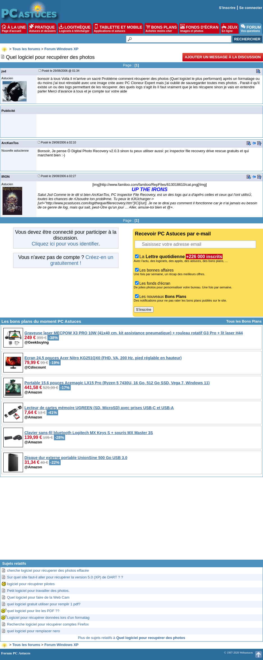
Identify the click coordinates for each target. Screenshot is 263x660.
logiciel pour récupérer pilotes (31, 584)
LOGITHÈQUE (74, 28)
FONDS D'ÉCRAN (199, 28)
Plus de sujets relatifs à (131, 638)
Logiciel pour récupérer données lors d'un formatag (48, 617)
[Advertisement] (131, 520)
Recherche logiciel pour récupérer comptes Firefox (48, 624)
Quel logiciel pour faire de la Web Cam (38, 597)
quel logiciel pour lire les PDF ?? (33, 611)
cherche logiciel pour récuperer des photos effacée (48, 570)
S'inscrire (227, 8)
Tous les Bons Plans (244, 321)
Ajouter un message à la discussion (223, 57)
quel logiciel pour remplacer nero (33, 631)
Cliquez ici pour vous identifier (65, 244)
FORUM (251, 28)
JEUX (229, 28)
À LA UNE (14, 28)
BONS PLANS (161, 28)
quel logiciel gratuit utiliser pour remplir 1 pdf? (44, 604)
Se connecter (250, 8)
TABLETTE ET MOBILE (118, 28)
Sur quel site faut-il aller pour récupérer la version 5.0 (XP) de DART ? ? (65, 577)
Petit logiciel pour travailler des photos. (38, 591)
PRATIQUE (42, 28)
